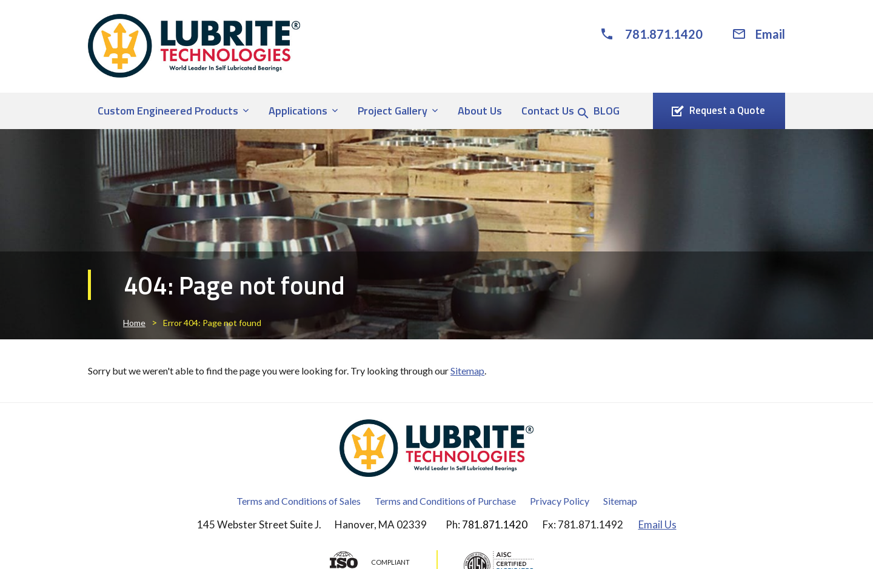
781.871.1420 (664, 34)
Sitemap (467, 370)
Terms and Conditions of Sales (298, 501)
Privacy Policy (559, 501)
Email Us (657, 524)
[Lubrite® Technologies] (194, 46)
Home (134, 323)
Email (770, 34)
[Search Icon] (583, 113)
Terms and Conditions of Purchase (445, 501)
